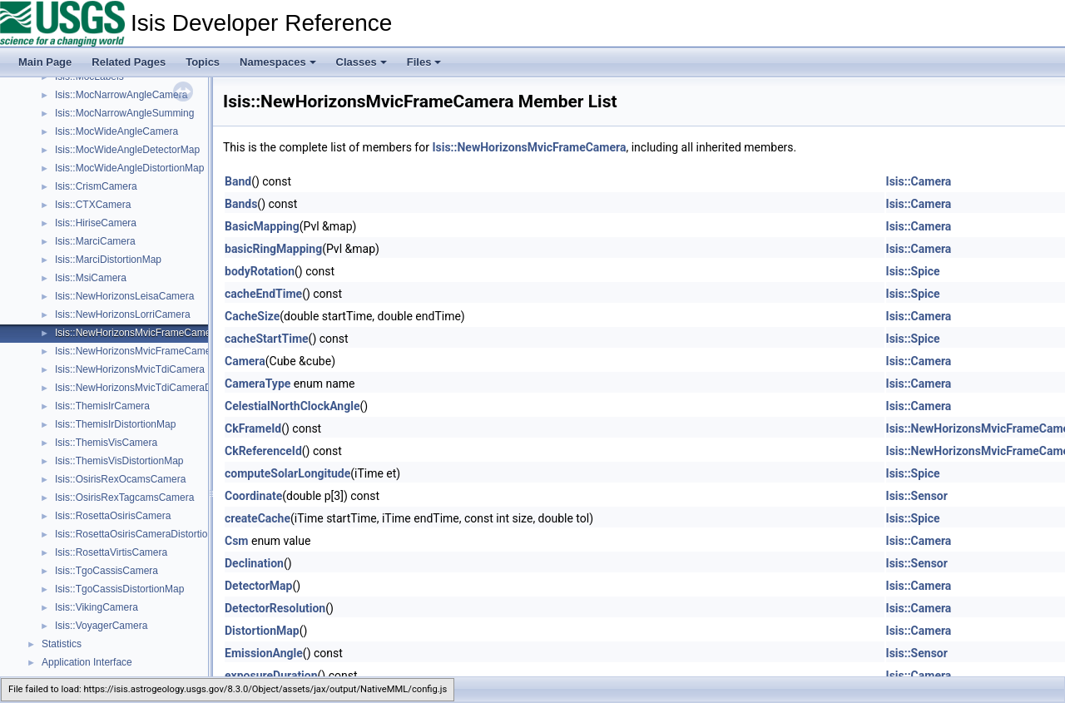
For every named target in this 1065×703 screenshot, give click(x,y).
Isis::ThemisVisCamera (106, 442)
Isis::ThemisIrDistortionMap (115, 424)
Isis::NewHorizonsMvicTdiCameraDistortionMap (160, 388)
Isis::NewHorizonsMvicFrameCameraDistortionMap (168, 351)
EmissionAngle (264, 653)
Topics (203, 62)
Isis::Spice (913, 271)
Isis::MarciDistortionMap (108, 259)
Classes (361, 62)
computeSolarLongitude (287, 473)
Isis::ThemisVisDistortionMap (119, 461)
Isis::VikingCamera (96, 607)
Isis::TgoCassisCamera (106, 571)
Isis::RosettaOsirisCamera (113, 516)
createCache (257, 518)
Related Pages (129, 62)
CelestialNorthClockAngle (292, 406)
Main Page (45, 62)
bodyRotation (260, 271)
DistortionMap (262, 630)
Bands (241, 203)
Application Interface (87, 662)
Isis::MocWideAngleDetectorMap (127, 150)
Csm (236, 540)
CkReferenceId (263, 451)
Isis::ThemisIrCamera (102, 406)
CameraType (257, 383)
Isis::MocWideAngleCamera (116, 131)
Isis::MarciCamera (95, 241)
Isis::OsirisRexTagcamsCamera (124, 497)
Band (238, 181)
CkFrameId (253, 428)
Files (424, 62)
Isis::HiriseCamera (95, 223)
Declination (254, 563)
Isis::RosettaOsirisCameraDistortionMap (143, 534)
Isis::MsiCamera (90, 278)
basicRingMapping (273, 248)
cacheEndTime (263, 293)
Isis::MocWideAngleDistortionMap (129, 168)
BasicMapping (262, 226)
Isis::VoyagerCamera (101, 625)
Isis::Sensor (917, 495)
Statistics (62, 644)
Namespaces (278, 62)
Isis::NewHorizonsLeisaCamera (124, 296)
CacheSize (252, 316)
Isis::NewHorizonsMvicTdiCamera (130, 369)
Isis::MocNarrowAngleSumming (124, 113)
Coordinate (253, 495)
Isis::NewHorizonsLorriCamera (123, 314)
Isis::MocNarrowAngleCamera (121, 95)
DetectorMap (258, 585)
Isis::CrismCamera (96, 186)
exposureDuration (271, 675)
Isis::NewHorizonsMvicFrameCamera (137, 333)
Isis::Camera (919, 181)
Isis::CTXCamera (93, 204)
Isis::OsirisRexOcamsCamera (120, 479)
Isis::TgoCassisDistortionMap (119, 589)
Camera (245, 361)
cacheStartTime (267, 338)
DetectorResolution (275, 608)
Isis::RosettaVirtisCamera (111, 552)
